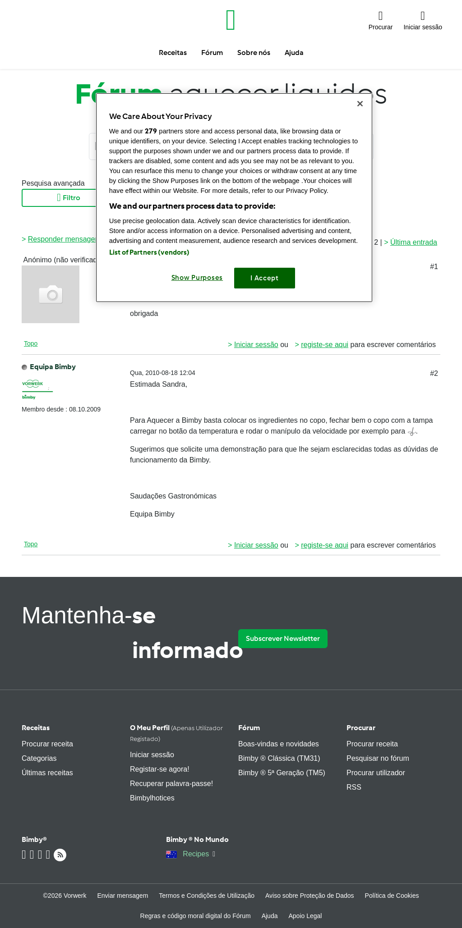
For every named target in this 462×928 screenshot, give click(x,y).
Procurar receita (47, 744)
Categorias (39, 758)
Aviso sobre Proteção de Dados (309, 895)
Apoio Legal (305, 915)
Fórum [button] (212, 52)
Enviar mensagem (122, 895)
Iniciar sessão (256, 344)
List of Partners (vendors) (149, 252)
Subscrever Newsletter (283, 638)
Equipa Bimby (53, 366)
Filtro (68, 197)
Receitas (36, 727)
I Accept (264, 278)
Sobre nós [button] (253, 52)
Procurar (360, 727)
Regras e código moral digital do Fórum (195, 915)
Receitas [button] (173, 52)
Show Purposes (197, 278)
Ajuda (270, 915)
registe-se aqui (324, 344)
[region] (234, 197)
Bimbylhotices (152, 798)
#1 (434, 266)
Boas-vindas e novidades (278, 744)
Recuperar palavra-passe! (171, 783)
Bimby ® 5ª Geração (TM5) (281, 773)
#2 (434, 373)
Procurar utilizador (375, 773)
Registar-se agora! (159, 769)
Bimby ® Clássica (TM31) (279, 758)
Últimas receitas (47, 773)
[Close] (360, 104)
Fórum (249, 727)
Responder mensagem (64, 239)
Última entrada (413, 242)
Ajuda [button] (294, 52)
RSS (353, 787)
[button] (381, 20)
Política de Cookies (392, 895)
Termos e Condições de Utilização (206, 895)
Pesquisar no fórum (377, 758)
